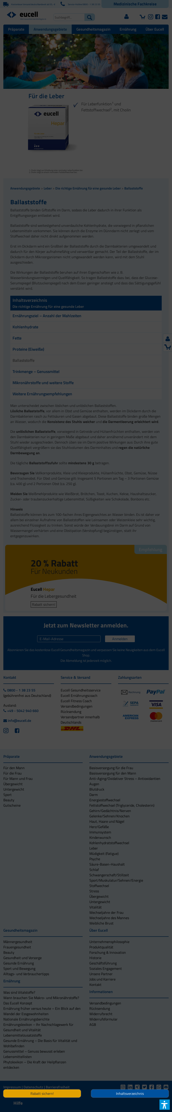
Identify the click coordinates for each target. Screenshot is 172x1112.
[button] (86, 578)
